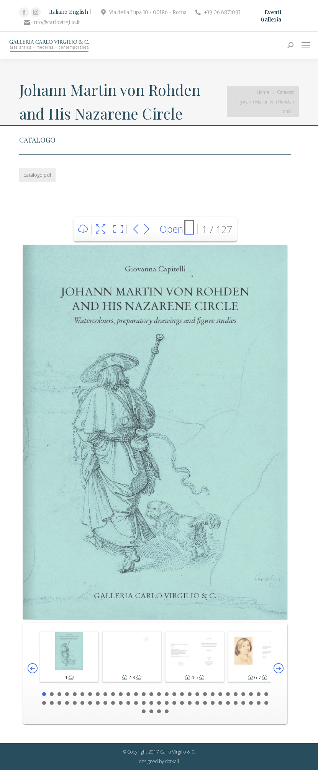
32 (52, 703)
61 (144, 711)
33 (59, 703)
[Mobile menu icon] (305, 45)
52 (205, 703)
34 (67, 703)
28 (251, 694)
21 (197, 694)
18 (174, 694)
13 (136, 694)
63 (159, 711)
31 (44, 703)
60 (266, 703)
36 (82, 703)
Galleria (271, 19)
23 (213, 694)
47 (167, 703)
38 (98, 703)
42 (128, 703)
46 (159, 703)
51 (197, 703)
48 (174, 703)
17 (167, 694)
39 (105, 703)
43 (136, 703)
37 (90, 703)
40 (113, 703)
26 (236, 694)
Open (171, 228)
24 (220, 694)
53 (213, 703)
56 (236, 703)
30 (266, 694)
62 (151, 711)
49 (182, 703)
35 (75, 703)
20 (190, 694)
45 (151, 703)
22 (205, 694)
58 (251, 703)
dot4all (172, 761)
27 (243, 694)
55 (228, 703)
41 (121, 703)
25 (228, 694)
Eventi (272, 12)
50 (190, 703)
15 (151, 694)
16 (159, 694)
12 (128, 694)
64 (167, 711)
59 (259, 703)
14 (144, 694)
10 (113, 694)
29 (259, 694)
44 (144, 703)
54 (220, 703)
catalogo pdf (37, 174)
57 (243, 703)
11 (121, 694)
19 (182, 694)
